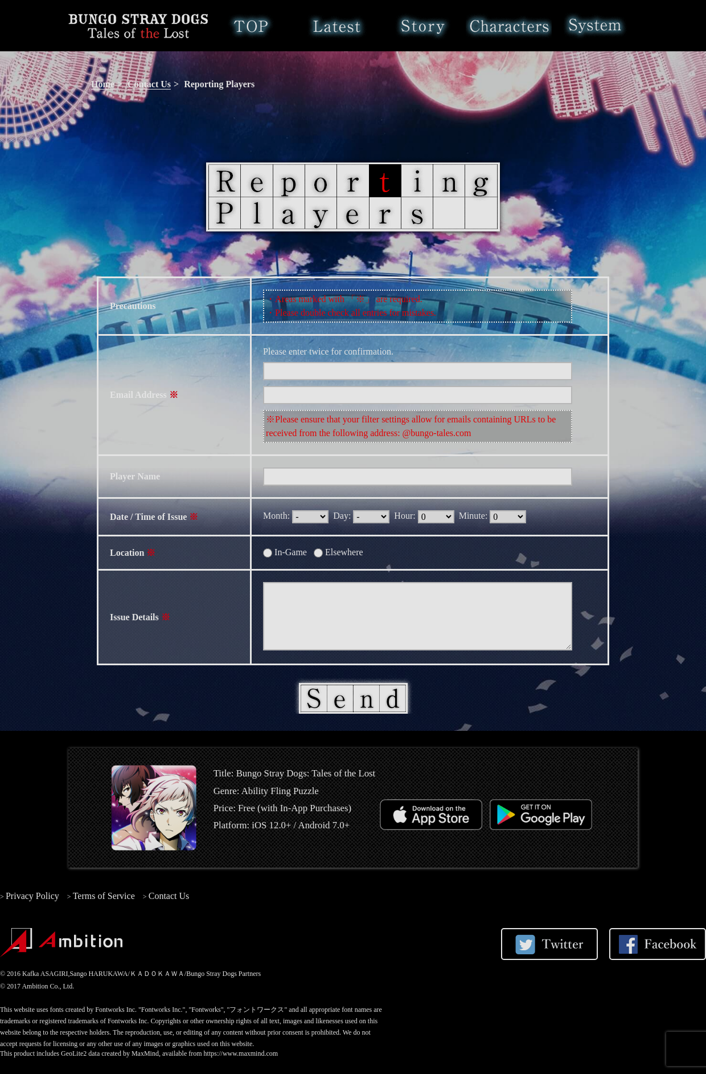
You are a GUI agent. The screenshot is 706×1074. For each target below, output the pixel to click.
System (595, 25)
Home (251, 25)
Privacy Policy (32, 896)
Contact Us (149, 84)
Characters (509, 25)
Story (423, 25)
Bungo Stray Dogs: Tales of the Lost (138, 25)
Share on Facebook (657, 944)
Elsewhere (341, 552)
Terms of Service (104, 896)
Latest (337, 25)
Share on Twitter (549, 944)
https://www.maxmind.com (241, 1053)
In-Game (287, 552)
